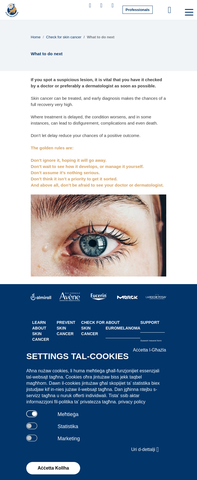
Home (36, 37)
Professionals (138, 10)
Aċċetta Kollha (53, 468)
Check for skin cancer (63, 37)
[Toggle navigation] (188, 12)
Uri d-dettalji (145, 449)
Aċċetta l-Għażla (149, 350)
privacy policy (131, 401)
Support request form (150, 340)
